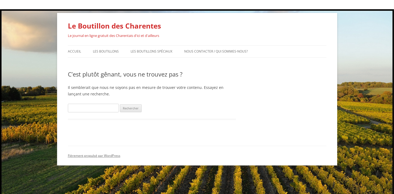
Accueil (74, 51)
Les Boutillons (106, 51)
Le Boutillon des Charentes (114, 26)
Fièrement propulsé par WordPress (94, 155)
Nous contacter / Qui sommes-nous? (216, 51)
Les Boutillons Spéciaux (151, 51)
